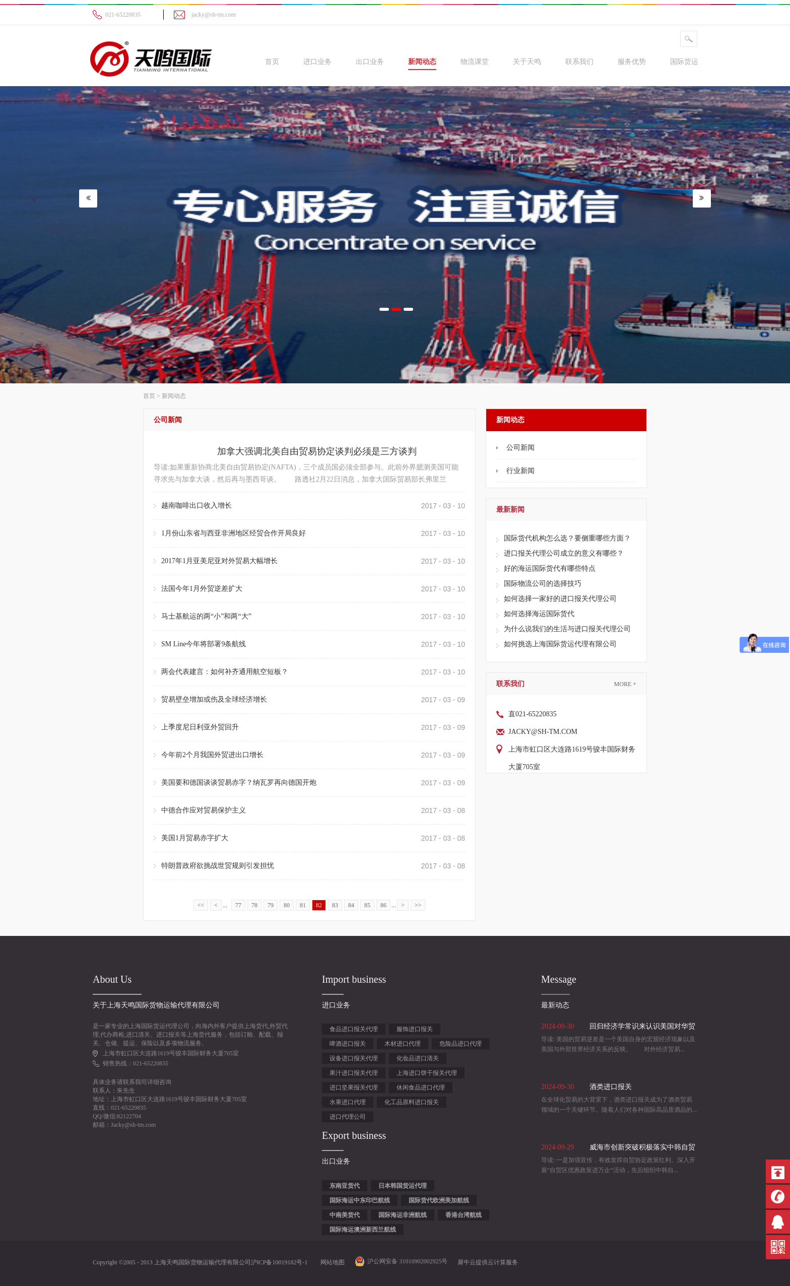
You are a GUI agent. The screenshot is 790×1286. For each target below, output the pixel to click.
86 (383, 905)
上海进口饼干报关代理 (427, 1072)
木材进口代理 (402, 1043)
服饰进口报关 (415, 1029)
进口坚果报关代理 (354, 1087)
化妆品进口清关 (418, 1058)
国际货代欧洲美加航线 (439, 1200)
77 (238, 905)
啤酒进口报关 (348, 1043)
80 (287, 905)
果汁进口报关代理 (354, 1072)
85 (367, 905)
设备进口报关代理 (354, 1058)
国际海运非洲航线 (402, 1215)
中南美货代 (345, 1215)
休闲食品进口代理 (421, 1087)
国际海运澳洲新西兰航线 (363, 1229)
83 (335, 905)
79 (271, 905)
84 (351, 905)
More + (625, 684)
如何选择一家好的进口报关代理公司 (560, 598)
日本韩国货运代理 (402, 1185)
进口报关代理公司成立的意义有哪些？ (564, 553)
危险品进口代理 (460, 1043)
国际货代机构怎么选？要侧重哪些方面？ (567, 538)
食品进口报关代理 (354, 1029)
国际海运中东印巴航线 (360, 1200)
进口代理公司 (348, 1116)
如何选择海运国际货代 (539, 614)
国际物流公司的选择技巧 (542, 583)
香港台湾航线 (463, 1215)
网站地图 (331, 1262)
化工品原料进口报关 (411, 1102)
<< (201, 905)
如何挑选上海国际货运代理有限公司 (560, 644)
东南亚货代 (345, 1185)
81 (303, 905)
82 (319, 905)
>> (418, 905)
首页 (272, 61)
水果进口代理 (348, 1102)
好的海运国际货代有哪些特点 (550, 568)
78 (254, 905)
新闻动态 (174, 395)
